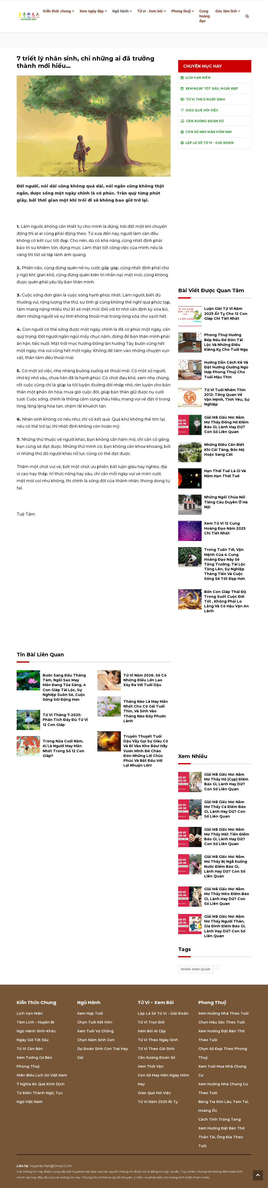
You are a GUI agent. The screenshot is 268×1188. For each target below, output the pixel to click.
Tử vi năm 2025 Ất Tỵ (158, 1101)
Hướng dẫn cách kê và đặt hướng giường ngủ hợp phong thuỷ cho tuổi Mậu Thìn (226, 369)
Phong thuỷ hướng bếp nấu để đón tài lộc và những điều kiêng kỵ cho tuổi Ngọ (226, 342)
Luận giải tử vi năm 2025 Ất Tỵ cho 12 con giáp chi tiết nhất (225, 313)
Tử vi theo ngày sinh (158, 1040)
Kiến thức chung (57, 11)
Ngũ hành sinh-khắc (36, 1031)
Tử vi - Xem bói (150, 11)
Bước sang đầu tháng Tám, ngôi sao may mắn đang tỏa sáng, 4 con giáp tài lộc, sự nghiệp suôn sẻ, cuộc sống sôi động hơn (64, 687)
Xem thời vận (151, 1066)
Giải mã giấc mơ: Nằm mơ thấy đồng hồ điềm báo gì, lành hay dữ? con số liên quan (226, 424)
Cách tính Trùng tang (219, 1119)
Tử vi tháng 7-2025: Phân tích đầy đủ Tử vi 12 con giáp (65, 720)
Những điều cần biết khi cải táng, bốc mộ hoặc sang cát (224, 449)
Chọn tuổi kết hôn (94, 1022)
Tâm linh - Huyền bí (35, 1022)
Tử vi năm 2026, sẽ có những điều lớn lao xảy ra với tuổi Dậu (145, 680)
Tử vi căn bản (30, 1048)
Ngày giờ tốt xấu (32, 1040)
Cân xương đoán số (156, 1057)
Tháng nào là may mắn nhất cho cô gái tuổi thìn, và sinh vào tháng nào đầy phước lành (145, 711)
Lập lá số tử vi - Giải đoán (163, 1013)
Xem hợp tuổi (90, 1013)
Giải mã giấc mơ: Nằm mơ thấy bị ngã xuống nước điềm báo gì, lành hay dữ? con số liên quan (225, 866)
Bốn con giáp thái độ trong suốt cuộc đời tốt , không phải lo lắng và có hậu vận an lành (226, 601)
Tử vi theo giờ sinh (156, 1048)
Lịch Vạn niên (30, 1013)
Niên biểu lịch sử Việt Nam (42, 1075)
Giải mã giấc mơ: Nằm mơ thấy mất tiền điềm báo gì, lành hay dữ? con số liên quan (226, 836)
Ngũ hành (120, 11)
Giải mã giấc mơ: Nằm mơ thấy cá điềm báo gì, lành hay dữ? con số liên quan (225, 809)
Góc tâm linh (226, 11)
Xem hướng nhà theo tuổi (223, 1013)
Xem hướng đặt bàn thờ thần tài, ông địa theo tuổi (221, 1137)
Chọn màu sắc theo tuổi (221, 1022)
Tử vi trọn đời (151, 1022)
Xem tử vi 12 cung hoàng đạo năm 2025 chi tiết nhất (225, 528)
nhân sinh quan (195, 969)
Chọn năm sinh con (96, 1040)
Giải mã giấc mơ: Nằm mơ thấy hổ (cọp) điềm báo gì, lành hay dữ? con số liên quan (226, 781)
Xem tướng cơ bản (34, 1057)
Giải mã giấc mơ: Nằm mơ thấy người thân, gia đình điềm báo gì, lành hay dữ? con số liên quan (225, 926)
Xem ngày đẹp (91, 11)
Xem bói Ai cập (152, 1031)
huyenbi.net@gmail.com (51, 1166)
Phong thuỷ (181, 11)
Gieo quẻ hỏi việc (154, 1093)
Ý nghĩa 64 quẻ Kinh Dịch (41, 1084)
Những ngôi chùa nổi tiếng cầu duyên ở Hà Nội (226, 502)
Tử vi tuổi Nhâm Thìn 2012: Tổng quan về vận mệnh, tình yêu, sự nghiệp (226, 397)
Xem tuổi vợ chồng (95, 1031)
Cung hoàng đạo (204, 16)
